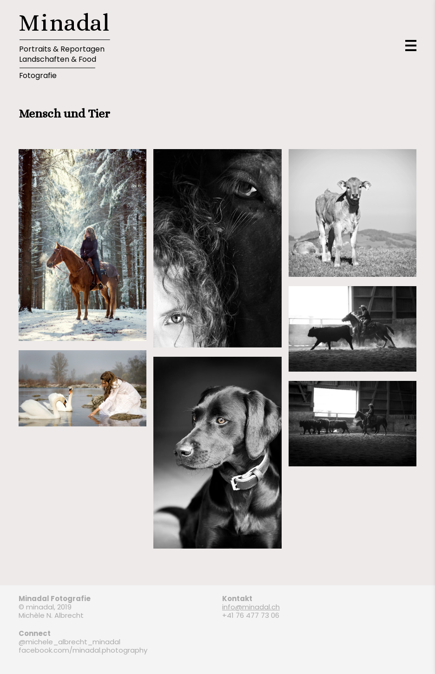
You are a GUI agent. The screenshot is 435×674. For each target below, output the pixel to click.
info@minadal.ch (251, 607)
